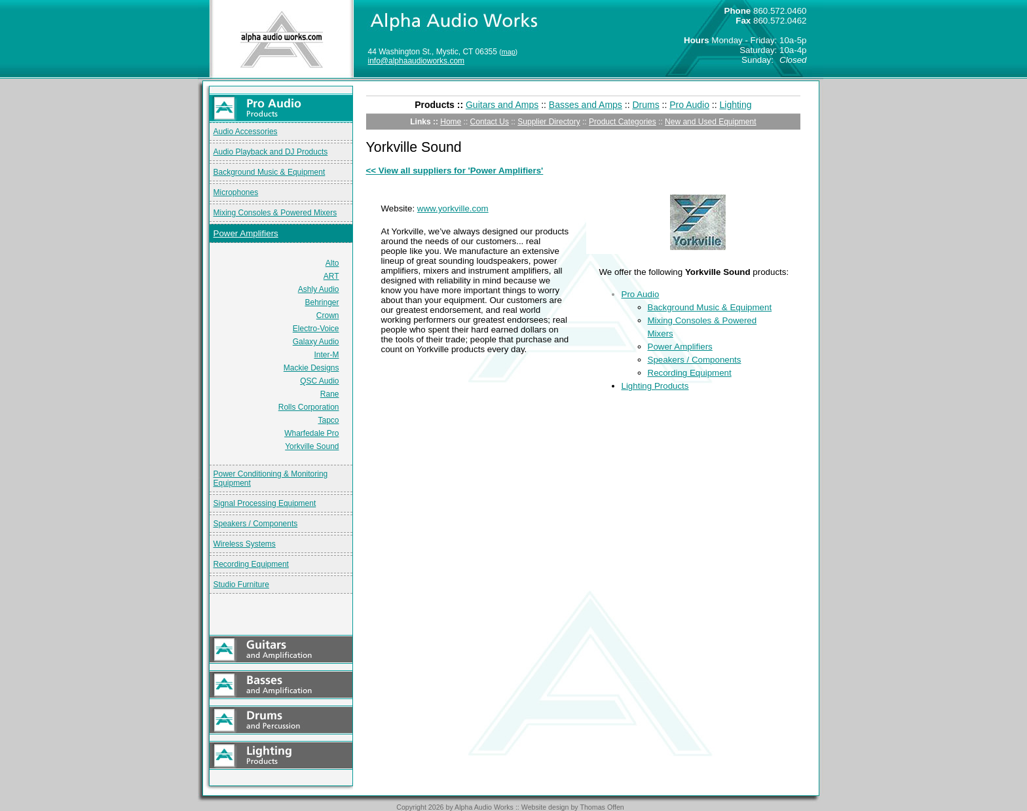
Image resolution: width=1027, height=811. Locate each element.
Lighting (736, 104)
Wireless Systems (245, 544)
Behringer (322, 302)
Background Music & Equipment (270, 172)
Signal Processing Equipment (265, 503)
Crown (327, 315)
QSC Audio (319, 381)
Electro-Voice (316, 328)
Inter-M (326, 354)
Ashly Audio (318, 289)
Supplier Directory (548, 121)
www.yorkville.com (453, 208)
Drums (645, 104)
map (508, 52)
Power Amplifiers (246, 233)
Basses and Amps (585, 104)
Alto (332, 263)
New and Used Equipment (710, 121)
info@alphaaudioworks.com (416, 60)
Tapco (328, 420)
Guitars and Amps (502, 104)
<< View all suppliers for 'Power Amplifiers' (455, 170)
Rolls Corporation (308, 407)
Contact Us (489, 121)
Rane (329, 394)
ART (331, 276)
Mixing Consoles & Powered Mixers (275, 212)
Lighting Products (655, 386)
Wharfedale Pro (311, 433)
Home (450, 121)
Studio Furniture (241, 584)
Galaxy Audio (316, 341)
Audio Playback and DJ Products (271, 151)
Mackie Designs (311, 367)
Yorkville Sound (312, 446)
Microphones (236, 192)
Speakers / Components (256, 523)
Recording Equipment (251, 564)
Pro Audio (689, 104)
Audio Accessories (246, 131)
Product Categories (622, 121)
